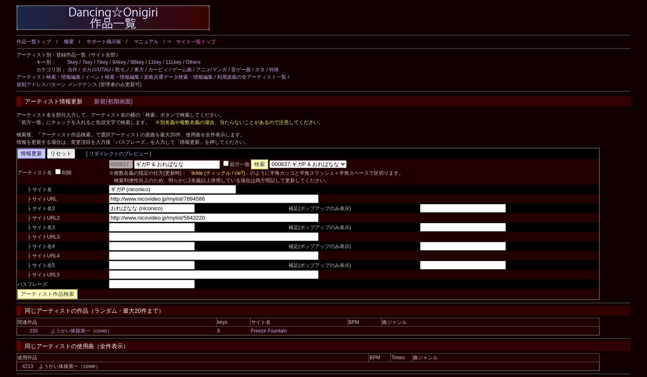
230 (33, 331)
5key (73, 62)
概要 (69, 41)
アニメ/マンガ (211, 70)
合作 (73, 70)
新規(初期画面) (113, 101)
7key (87, 62)
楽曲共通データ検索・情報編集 (178, 77)
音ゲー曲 (241, 70)
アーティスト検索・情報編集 (49, 77)
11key (154, 62)
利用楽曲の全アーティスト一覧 (251, 77)
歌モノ (122, 70)
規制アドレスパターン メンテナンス (57, 84)
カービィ (158, 70)
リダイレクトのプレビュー (118, 154)
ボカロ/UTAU (96, 70)
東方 (139, 70)
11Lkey (173, 62)
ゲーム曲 (182, 70)
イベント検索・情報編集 (112, 77)
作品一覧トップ (34, 41)
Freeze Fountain (269, 331)
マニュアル (146, 41)
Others (193, 62)
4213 (27, 366)
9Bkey (137, 62)
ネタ (260, 70)
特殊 (274, 70)
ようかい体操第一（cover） (81, 331)
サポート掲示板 (104, 41)
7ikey (102, 62)
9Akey (119, 62)
